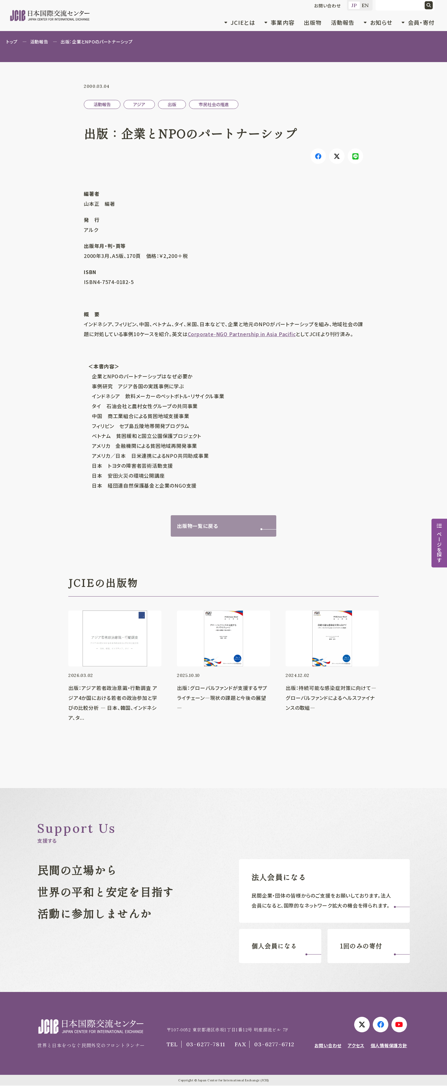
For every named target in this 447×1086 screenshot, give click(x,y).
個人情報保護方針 (389, 1046)
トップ (12, 41)
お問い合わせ (327, 5)
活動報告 (342, 22)
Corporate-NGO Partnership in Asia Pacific (242, 334)
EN (365, 5)
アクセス (356, 1046)
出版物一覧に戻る (197, 526)
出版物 (313, 22)
